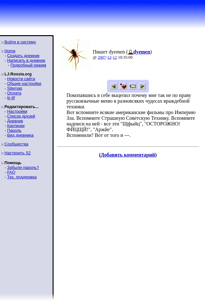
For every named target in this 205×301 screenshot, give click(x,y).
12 (109, 57)
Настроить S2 (17, 152)
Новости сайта (21, 78)
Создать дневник (23, 55)
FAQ (11, 172)
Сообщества (16, 144)
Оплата (14, 93)
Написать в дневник (26, 60)
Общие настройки (24, 83)
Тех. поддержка (21, 177)
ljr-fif (11, 97)
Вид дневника (20, 135)
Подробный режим (28, 65)
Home (10, 50)
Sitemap (14, 88)
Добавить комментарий (128, 154)
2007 (102, 57)
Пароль (14, 130)
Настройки (17, 111)
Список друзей (21, 116)
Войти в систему (20, 42)
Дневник (15, 120)
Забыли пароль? (23, 167)
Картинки (15, 125)
